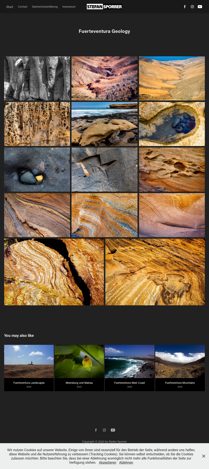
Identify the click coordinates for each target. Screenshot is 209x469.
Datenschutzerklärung (45, 6)
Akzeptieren (107, 462)
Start (9, 7)
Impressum (69, 6)
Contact (22, 6)
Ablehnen (126, 462)
